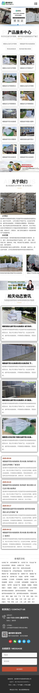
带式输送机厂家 (6, 571)
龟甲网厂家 (13, 576)
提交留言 (20, 669)
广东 (19, 596)
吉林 (29, 599)
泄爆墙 (35, 585)
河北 (36, 596)
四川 (33, 602)
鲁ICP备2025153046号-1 (22, 682)
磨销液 (13, 565)
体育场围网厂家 (14, 562)
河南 (8, 599)
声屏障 (32, 576)
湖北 (12, 599)
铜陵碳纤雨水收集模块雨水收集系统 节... (17, 363)
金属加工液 (20, 565)
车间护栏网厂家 (28, 571)
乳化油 (28, 565)
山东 (16, 602)
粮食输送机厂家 (14, 574)
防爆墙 (10, 588)
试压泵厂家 (24, 562)
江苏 (21, 599)
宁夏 (8, 602)
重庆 (7, 596)
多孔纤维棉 (33, 588)
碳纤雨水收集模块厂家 (8, 593)
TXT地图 (19, 685)
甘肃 (15, 596)
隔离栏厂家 (24, 574)
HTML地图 (27, 685)
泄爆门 (4, 588)
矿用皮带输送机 (17, 571)
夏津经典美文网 (6, 568)
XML (14, 685)
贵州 (27, 596)
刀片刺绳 (11, 579)
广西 (23, 596)
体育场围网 (25, 582)
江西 (25, 599)
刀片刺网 (17, 582)
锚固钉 (4, 585)
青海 (12, 602)
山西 (25, 602)
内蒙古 (4, 602)
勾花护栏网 (33, 579)
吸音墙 (11, 582)
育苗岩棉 (30, 590)
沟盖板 (21, 576)
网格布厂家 (5, 574)
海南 (32, 596)
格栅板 (30, 585)
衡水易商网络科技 (24, 689)
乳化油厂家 (33, 562)
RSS (10, 685)
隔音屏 (26, 579)
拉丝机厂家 (5, 562)
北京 (3, 596)
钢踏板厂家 (33, 574)
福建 (11, 596)
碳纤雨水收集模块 (20, 590)
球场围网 (4, 582)
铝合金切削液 (6, 565)
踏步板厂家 (5, 576)
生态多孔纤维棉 (23, 588)
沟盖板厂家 (33, 582)
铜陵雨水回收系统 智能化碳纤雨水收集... (17, 437)
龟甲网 (26, 576)
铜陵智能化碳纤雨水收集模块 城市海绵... (17, 326)
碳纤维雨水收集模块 (8, 590)
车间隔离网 (19, 579)
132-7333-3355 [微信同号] (18, 618)
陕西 (29, 602)
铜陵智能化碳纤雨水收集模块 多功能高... (17, 400)
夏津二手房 (16, 568)
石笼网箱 (4, 579)
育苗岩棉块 (33, 593)
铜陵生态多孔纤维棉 (9, 68)
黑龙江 (4, 599)
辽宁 (33, 599)
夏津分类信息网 (25, 568)
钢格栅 (24, 585)
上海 (21, 602)
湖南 (16, 599)
